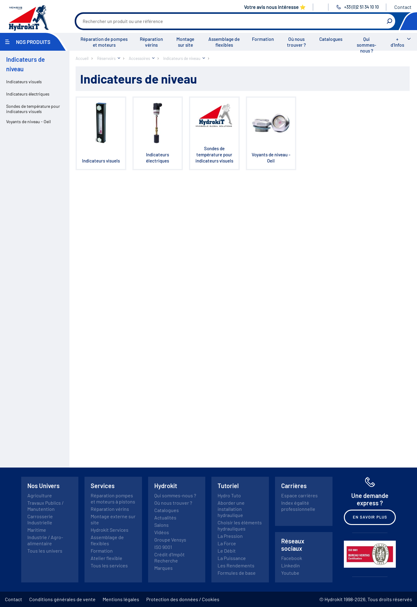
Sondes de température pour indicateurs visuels (33, 109)
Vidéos (161, 532)
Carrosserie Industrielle (40, 519)
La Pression (230, 536)
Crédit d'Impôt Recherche (169, 557)
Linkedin (290, 565)
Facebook (291, 558)
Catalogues (330, 39)
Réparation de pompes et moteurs (104, 42)
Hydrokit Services (109, 530)
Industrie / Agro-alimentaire (45, 540)
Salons (161, 525)
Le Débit (227, 551)
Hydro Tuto (229, 495)
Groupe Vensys (170, 539)
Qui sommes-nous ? (366, 44)
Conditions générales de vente (62, 599)
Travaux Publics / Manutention (45, 506)
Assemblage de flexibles (224, 42)
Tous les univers (44, 551)
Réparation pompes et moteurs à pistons (113, 498)
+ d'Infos (397, 42)
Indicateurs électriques (27, 93)
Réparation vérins (151, 42)
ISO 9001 (163, 547)
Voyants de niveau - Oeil (28, 121)
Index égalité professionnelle (298, 506)
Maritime (36, 530)
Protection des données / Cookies (182, 599)
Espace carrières (299, 495)
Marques (163, 568)
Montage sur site (185, 42)
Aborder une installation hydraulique (231, 509)
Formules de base (237, 573)
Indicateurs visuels (24, 81)
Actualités (165, 517)
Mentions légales (121, 599)
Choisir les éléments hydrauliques (240, 525)
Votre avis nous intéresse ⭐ (275, 7)
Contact (402, 7)
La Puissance (232, 558)
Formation (263, 39)
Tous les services (109, 565)
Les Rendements (236, 565)
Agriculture (39, 495)
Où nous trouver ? (296, 42)
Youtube (290, 573)
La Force (227, 543)
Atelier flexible (106, 558)
